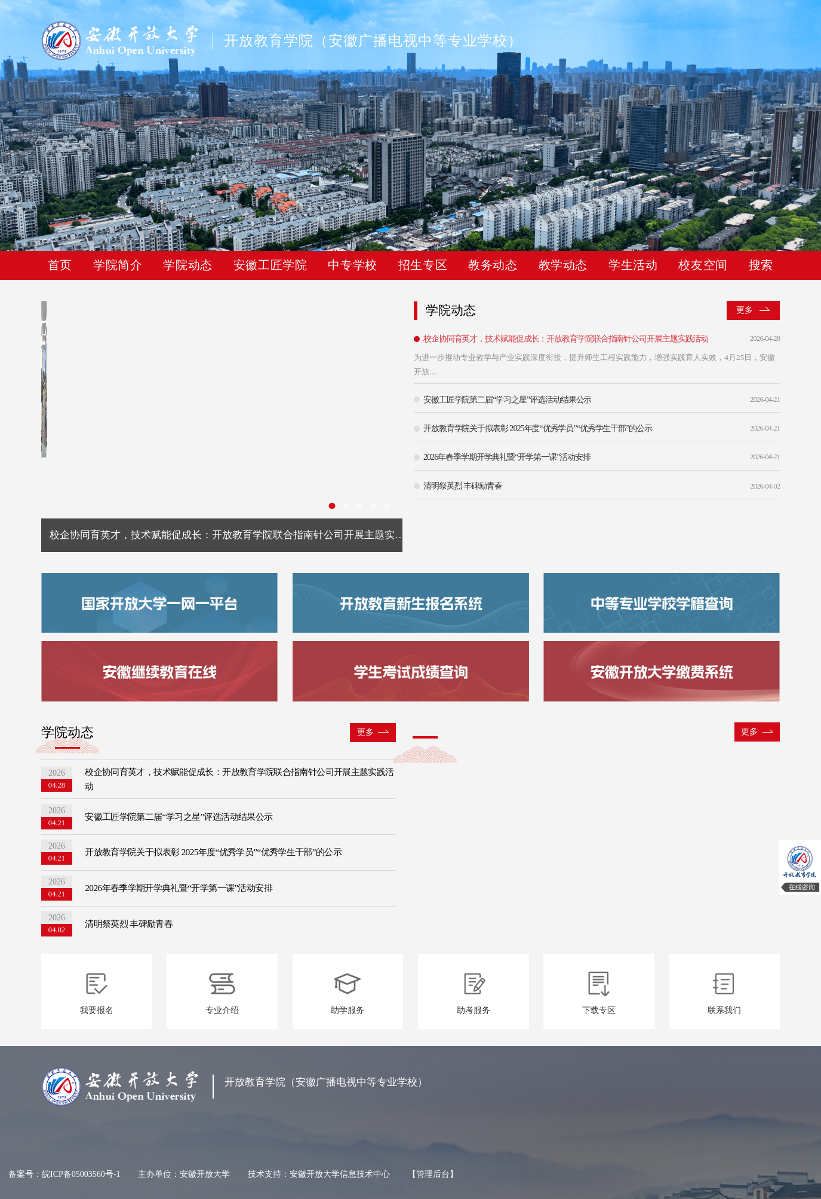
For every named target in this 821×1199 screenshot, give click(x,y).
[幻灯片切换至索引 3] (358, 505)
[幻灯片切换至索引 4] (372, 505)
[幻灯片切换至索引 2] (344, 505)
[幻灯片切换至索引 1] (330, 505)
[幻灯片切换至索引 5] (386, 505)
